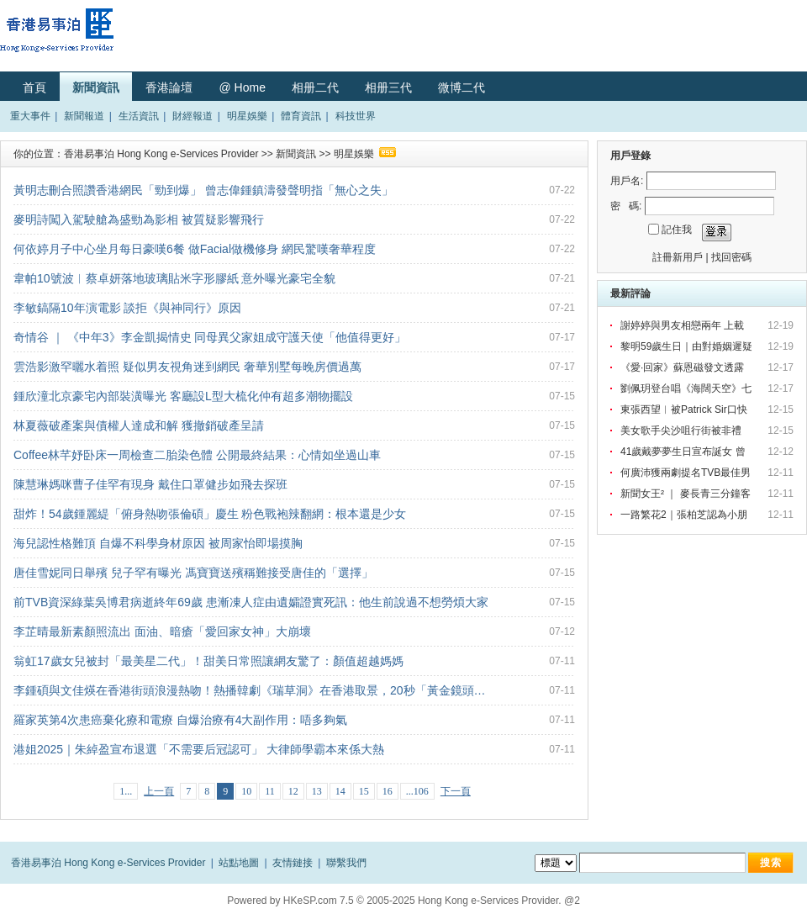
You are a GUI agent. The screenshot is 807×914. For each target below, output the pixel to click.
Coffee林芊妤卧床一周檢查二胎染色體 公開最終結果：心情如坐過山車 (197, 455)
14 (340, 791)
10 (246, 791)
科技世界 (355, 116)
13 (317, 791)
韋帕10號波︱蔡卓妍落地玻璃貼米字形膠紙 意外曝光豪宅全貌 (174, 278)
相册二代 (315, 87)
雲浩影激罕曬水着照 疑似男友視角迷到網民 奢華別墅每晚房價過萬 (187, 366)
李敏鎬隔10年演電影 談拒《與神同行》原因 (127, 307)
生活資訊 (139, 116)
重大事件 (30, 116)
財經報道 (192, 116)
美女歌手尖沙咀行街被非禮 (683, 430)
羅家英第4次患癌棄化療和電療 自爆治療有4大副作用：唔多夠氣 (180, 719)
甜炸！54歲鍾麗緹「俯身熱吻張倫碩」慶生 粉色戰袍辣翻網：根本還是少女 (209, 513)
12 (293, 791)
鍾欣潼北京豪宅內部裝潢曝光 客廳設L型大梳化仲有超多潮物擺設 (183, 396)
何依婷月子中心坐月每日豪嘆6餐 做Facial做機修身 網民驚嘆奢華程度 (194, 249)
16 (387, 791)
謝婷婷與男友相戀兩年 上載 (683, 325)
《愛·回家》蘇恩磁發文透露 (683, 367)
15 (364, 791)
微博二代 (461, 87)
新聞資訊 (95, 87)
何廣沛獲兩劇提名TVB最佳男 (687, 472)
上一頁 (159, 791)
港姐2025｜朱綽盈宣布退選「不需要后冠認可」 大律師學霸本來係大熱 (198, 749)
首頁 (34, 87)
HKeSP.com (310, 900)
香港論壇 (169, 87)
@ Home (242, 87)
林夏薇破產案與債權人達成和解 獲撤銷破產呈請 (138, 425)
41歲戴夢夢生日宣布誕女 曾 (684, 451)
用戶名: (626, 181)
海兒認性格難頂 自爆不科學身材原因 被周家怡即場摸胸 (158, 543)
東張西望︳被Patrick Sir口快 (685, 409)
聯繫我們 (346, 863)
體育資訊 (301, 116)
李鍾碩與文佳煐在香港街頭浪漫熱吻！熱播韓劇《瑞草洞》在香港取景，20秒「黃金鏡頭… (249, 690)
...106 (417, 791)
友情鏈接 (292, 863)
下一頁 (455, 791)
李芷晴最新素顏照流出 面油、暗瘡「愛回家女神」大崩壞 (162, 631)
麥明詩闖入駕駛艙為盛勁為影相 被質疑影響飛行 (138, 219)
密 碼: (625, 206)
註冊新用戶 (677, 257)
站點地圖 (239, 863)
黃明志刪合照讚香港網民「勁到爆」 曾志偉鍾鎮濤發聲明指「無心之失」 (203, 190)
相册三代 (388, 87)
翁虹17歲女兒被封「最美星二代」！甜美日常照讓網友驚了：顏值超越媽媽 (208, 661)
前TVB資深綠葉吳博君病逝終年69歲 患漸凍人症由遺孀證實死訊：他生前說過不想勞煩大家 (250, 602)
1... (125, 791)
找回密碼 (731, 257)
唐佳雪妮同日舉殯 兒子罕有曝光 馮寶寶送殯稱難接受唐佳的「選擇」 (193, 572)
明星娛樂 (247, 116)
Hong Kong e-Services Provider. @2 (499, 900)
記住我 (677, 229)
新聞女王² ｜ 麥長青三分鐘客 (686, 493)
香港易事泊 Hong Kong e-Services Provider (161, 154)
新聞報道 (84, 116)
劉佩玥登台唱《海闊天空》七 (687, 388)
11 (270, 791)
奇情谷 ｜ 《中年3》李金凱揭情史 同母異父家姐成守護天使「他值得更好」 (209, 337)
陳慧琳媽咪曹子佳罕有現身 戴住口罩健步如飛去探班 (150, 484)
